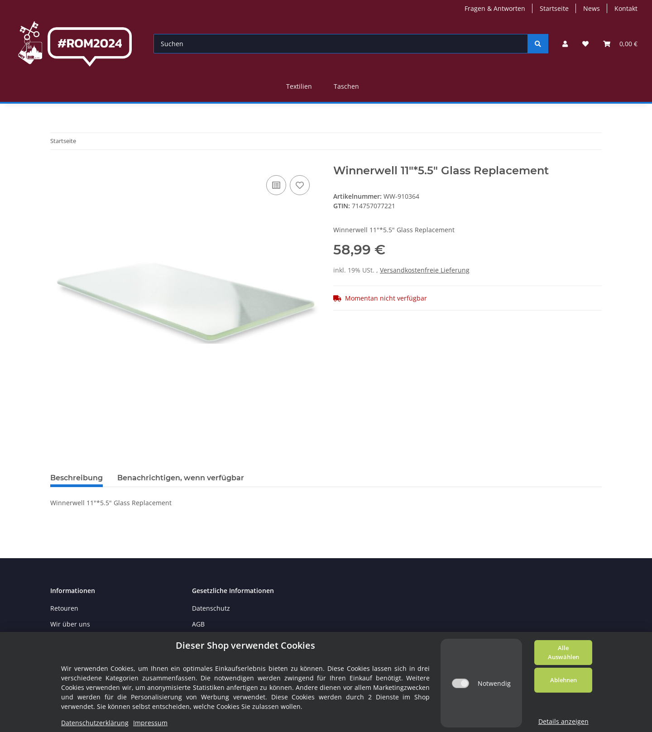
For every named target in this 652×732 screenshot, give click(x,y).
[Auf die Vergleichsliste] (276, 185)
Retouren (64, 608)
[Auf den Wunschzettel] (300, 185)
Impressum (150, 722)
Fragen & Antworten (495, 8)
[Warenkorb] (620, 43)
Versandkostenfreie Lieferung (425, 270)
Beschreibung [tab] (76, 478)
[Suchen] (340, 43)
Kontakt (626, 8)
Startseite (554, 8)
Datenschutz (211, 608)
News (591, 8)
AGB (198, 624)
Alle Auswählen (563, 652)
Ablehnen (563, 680)
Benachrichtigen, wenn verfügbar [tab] (180, 478)
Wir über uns (70, 624)
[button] (565, 43)
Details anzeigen (563, 721)
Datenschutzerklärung (95, 722)
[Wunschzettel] (585, 43)
